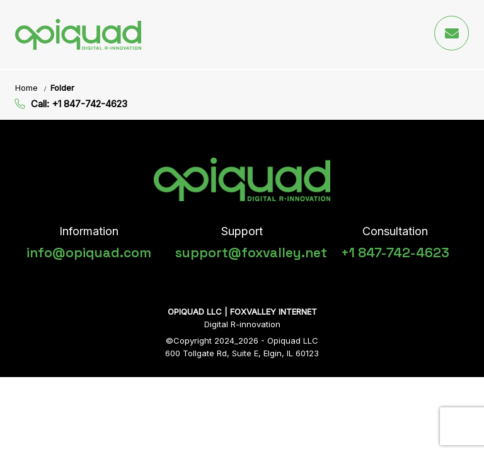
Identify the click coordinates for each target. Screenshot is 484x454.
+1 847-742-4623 (395, 252)
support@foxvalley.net (251, 252)
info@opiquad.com (88, 252)
